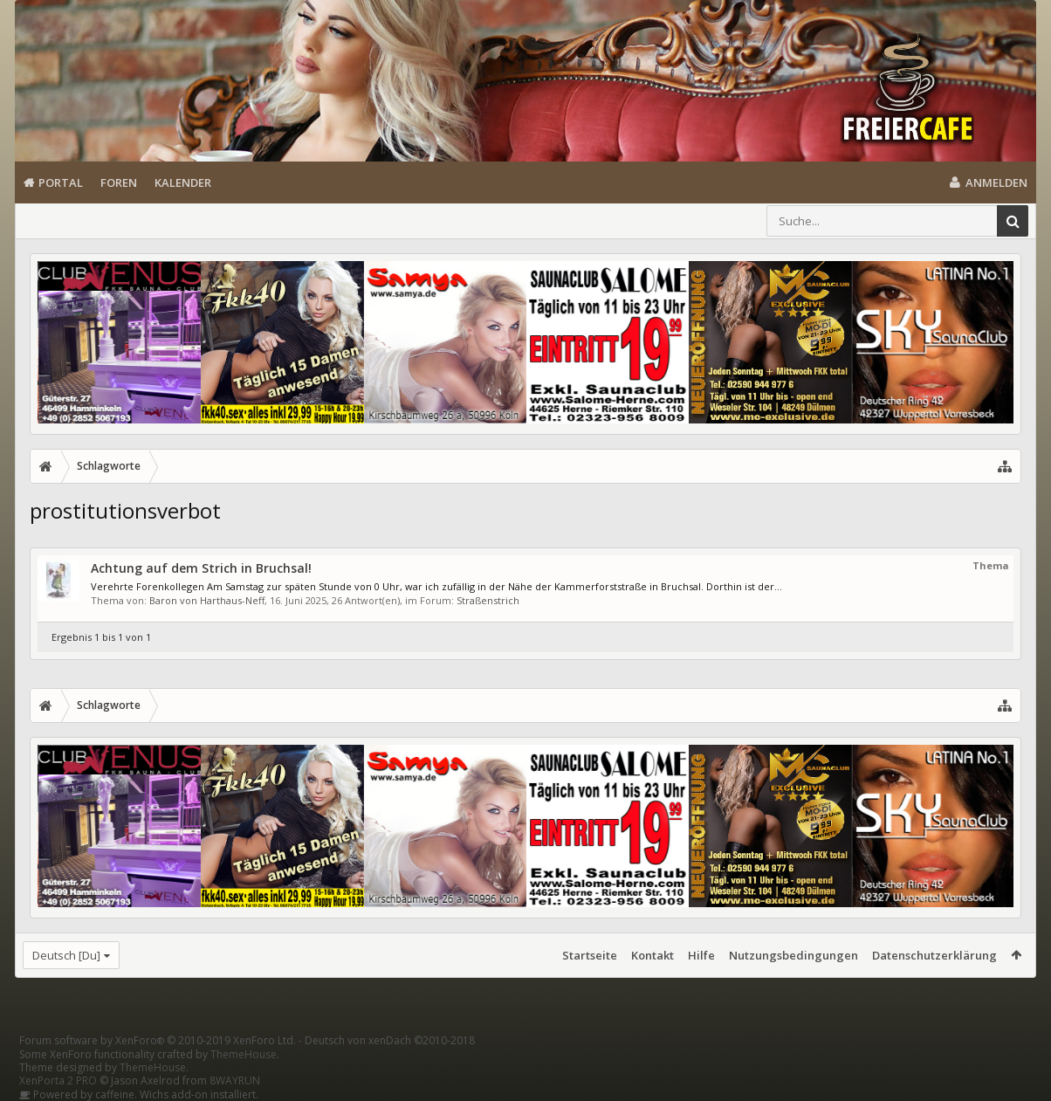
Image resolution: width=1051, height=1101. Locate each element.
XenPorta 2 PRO (58, 1080)
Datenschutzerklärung (934, 955)
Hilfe (701, 955)
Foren (118, 182)
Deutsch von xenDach (390, 1040)
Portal (60, 182)
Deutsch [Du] (66, 955)
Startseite (589, 955)
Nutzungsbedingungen (793, 955)
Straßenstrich (488, 600)
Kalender (183, 182)
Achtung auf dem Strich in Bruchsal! (201, 568)
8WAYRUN (235, 1080)
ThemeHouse (243, 1054)
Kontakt (652, 955)
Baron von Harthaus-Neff (206, 600)
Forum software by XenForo (157, 1040)
